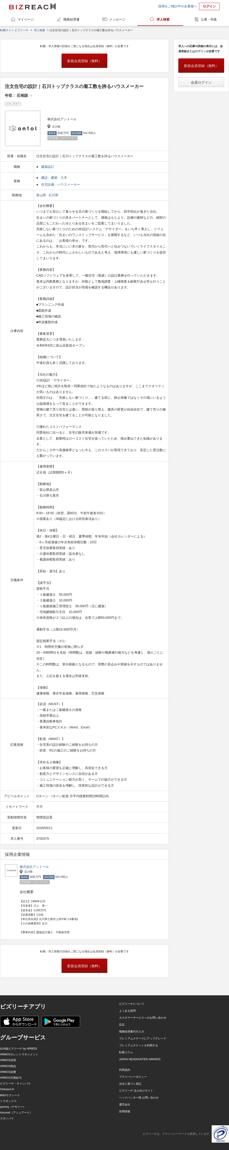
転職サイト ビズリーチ (14, 30)
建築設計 (47, 167)
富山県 (41, 195)
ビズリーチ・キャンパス (15, 1083)
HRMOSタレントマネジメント (19, 1054)
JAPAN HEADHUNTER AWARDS (140, 1059)
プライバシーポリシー (133, 1076)
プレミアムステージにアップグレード (142, 1038)
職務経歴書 (71, 19)
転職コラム (126, 1052)
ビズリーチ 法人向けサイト (136, 1090)
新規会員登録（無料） (84, 61)
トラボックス (8, 1101)
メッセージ (117, 19)
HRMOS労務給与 (11, 1077)
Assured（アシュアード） (16, 1112)
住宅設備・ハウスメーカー (60, 184)
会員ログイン (201, 82)
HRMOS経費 (8, 1072)
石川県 (54, 195)
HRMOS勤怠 (8, 1066)
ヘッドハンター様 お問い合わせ (139, 1097)
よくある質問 (127, 1010)
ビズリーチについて (131, 1003)
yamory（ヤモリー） (13, 1106)
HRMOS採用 (8, 1060)
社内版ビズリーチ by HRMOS (18, 1048)
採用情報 (124, 1111)
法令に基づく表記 (130, 1083)
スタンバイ (7, 1118)
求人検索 (163, 19)
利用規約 (124, 1070)
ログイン (209, 6)
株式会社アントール (34, 867)
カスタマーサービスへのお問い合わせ (142, 1017)
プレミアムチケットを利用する (138, 1045)
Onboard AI (7, 1089)
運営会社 (124, 1104)
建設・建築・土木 (54, 177)
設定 (122, 1024)
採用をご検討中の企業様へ (177, 6)
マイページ (26, 19)
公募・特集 (209, 19)
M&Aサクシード (10, 1095)
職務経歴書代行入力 (131, 1031)
